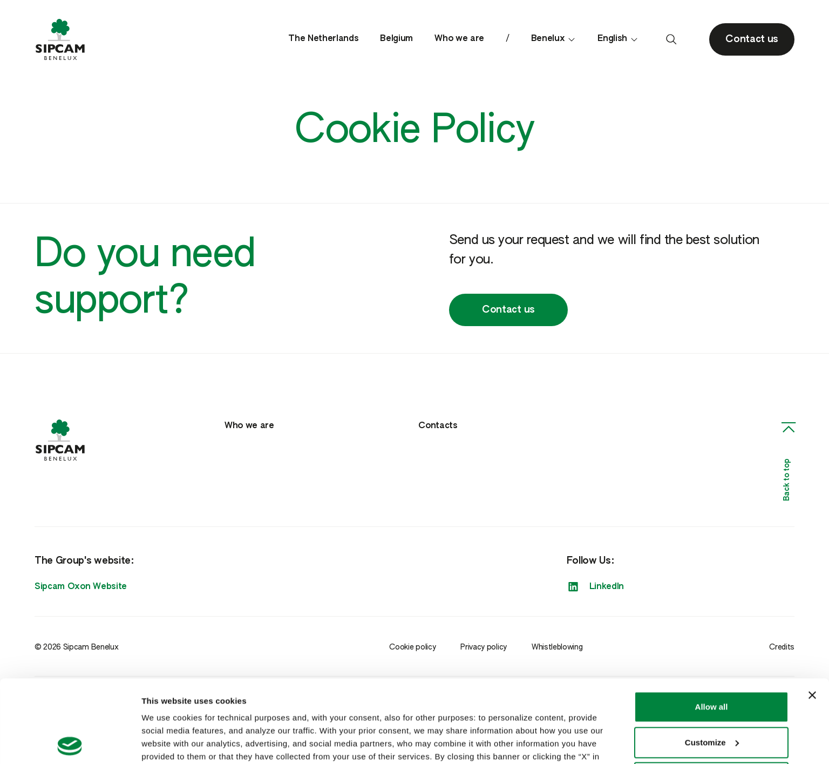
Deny (712, 695)
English (617, 39)
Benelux (553, 39)
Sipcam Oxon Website (81, 587)
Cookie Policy (201, 713)
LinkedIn (595, 586)
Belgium (396, 39)
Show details (166, 742)
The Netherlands (323, 39)
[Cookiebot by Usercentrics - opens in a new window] (70, 743)
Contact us (508, 310)
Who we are (459, 39)
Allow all (711, 624)
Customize (712, 659)
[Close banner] (812, 613)
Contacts (437, 426)
